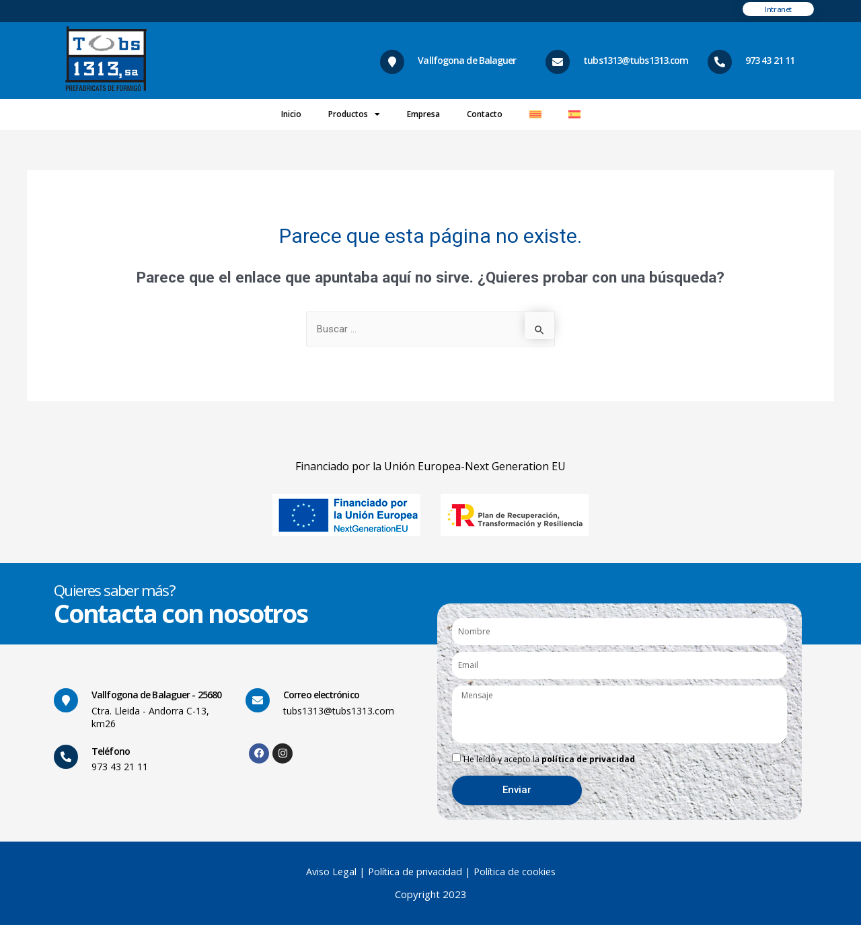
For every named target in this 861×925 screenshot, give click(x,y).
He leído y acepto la (549, 759)
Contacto (484, 114)
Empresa (423, 114)
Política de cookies (517, 871)
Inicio (291, 114)
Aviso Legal (329, 871)
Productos (354, 114)
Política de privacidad (415, 871)
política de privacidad (588, 759)
